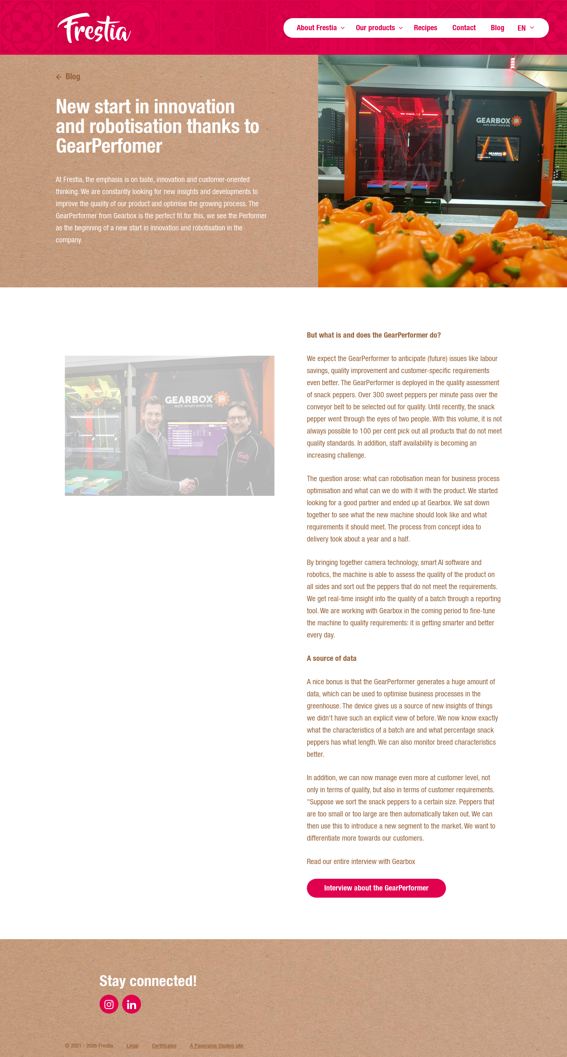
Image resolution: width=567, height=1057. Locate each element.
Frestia (94, 28)
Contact (464, 27)
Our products (375, 27)
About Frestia (317, 27)
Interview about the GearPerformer (376, 912)
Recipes (425, 27)
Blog (497, 27)
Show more (342, 27)
